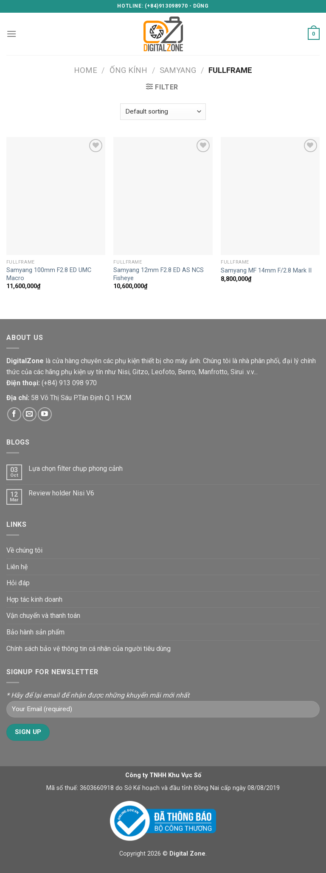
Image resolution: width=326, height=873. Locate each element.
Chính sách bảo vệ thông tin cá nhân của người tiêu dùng (88, 649)
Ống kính (128, 70)
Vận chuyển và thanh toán (43, 616)
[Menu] (11, 33)
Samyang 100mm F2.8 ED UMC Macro (48, 274)
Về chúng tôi (24, 550)
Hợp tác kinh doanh (34, 599)
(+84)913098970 (166, 6)
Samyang (178, 70)
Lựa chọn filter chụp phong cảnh (75, 468)
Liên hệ (17, 567)
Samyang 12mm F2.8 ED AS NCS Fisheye (158, 274)
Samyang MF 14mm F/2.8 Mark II (266, 270)
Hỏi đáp (18, 583)
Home (85, 70)
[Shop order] (163, 111)
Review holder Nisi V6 (61, 493)
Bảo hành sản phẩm (35, 632)
